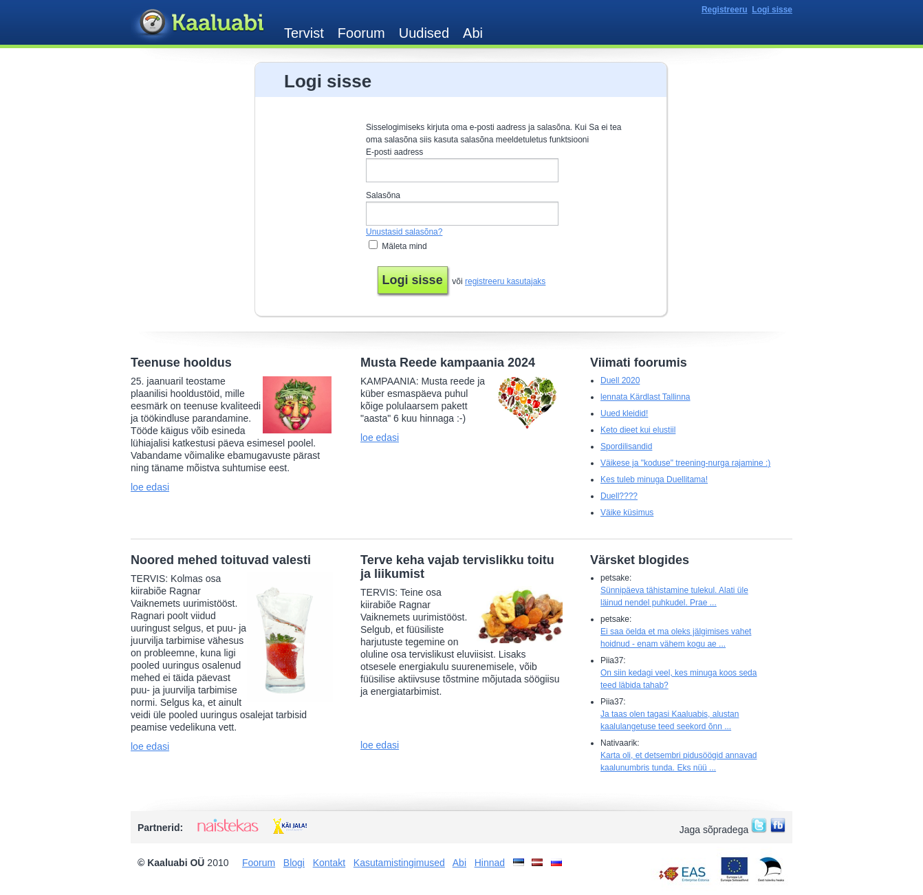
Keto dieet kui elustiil (637, 430)
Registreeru (725, 9)
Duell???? (619, 496)
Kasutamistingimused (399, 862)
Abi (473, 33)
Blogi (294, 862)
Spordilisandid (626, 446)
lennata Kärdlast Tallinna (645, 397)
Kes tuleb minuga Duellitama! (654, 479)
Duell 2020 (620, 380)
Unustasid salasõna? (404, 232)
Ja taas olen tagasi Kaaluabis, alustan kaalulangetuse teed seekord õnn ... (669, 720)
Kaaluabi (200, 23)
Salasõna (383, 195)
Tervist (304, 33)
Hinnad (490, 862)
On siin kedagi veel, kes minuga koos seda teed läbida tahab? (678, 679)
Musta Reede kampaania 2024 (447, 362)
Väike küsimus (626, 512)
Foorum (361, 33)
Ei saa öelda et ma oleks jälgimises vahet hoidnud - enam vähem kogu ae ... (675, 638)
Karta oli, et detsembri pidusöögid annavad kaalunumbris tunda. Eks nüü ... (678, 762)
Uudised (424, 33)
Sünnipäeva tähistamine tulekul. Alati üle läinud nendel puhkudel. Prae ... (674, 596)
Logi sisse (772, 9)
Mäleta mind (404, 246)
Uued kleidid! (624, 413)
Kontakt (329, 862)
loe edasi (150, 487)
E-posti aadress (394, 152)
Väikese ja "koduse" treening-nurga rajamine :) (685, 463)
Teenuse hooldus (181, 362)
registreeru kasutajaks (505, 281)
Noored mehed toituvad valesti (221, 560)
